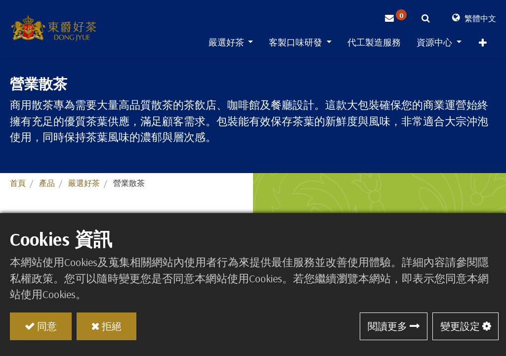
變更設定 (460, 326)
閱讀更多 (387, 326)
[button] (482, 45)
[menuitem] (374, 44)
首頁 (18, 183)
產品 (47, 183)
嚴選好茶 (84, 183)
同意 (47, 326)
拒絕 (112, 326)
